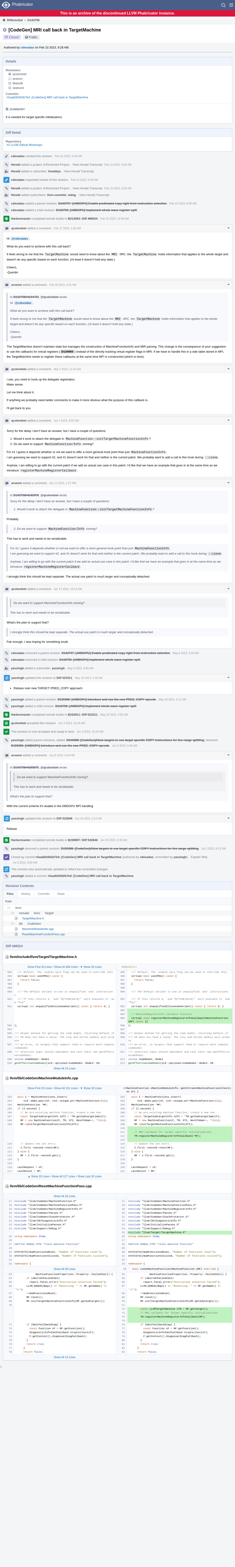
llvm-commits (57, 195)
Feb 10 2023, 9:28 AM (68, 156)
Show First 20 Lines (40, 967)
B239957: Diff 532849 (83, 840)
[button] (231, 5)
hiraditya (54, 171)
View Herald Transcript (88, 164)
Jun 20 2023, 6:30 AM (113, 840)
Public (33, 37)
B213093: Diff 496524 (83, 218)
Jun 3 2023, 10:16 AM (71, 723)
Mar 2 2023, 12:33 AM (67, 369)
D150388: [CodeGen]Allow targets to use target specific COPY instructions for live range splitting (135, 740)
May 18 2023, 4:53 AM (114, 714)
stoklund (18, 88)
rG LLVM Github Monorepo (24, 145)
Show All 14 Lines (65, 1357)
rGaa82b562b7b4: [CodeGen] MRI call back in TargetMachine (47, 97)
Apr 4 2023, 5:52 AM (66, 420)
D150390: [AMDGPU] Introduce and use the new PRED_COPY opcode (107, 699)
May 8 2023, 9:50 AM (80, 668)
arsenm (17, 78)
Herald (15, 164)
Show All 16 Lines (65, 1196)
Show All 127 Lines (63, 1176)
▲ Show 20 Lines (38, 1176)
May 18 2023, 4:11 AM (172, 699)
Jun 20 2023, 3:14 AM (88, 818)
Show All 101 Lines (65, 1088)
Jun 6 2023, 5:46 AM (124, 745)
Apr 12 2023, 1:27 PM (62, 483)
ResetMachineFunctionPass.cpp (43, 934)
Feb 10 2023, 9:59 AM (182, 203)
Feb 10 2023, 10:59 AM (114, 218)
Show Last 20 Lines (90, 1176)
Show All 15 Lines (65, 1068)
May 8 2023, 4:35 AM (186, 653)
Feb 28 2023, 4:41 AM (62, 284)
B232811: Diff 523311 (83, 714)
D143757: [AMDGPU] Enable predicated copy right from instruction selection (112, 203)
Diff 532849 (64, 818)
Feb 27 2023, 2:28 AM (67, 228)
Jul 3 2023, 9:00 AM (25, 862)
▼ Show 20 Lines (91, 967)
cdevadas (27, 47)
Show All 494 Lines (65, 967)
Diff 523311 (64, 678)
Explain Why (199, 857)
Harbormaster (21, 218)
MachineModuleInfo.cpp (38, 929)
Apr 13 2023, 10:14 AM (68, 589)
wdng (72, 195)
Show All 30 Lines (65, 1269)
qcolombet (19, 74)
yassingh (17, 668)
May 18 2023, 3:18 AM (89, 678)
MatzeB (18, 83)
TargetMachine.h (33, 918)
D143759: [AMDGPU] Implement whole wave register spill (96, 210)
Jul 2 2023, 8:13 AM (213, 848)
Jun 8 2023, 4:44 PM (62, 755)
